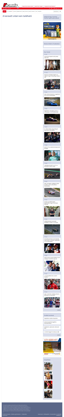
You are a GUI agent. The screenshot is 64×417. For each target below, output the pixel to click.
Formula (11, 11)
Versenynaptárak (49, 6)
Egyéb (29, 11)
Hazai (23, 11)
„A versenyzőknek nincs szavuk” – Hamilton (52, 282)
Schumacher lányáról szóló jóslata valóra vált (52, 63)
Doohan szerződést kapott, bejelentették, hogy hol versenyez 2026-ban (52, 209)
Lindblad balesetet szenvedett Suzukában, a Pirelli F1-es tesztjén (52, 227)
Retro (26, 11)
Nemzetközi (19, 11)
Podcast (33, 11)
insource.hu (5, 415)
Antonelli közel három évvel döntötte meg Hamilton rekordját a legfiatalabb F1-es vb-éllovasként (52, 245)
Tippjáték (39, 11)
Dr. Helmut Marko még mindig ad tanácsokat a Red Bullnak (52, 135)
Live (36, 11)
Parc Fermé (47, 52)
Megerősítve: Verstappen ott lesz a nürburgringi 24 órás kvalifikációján (52, 117)
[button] (60, 8)
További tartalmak (49, 315)
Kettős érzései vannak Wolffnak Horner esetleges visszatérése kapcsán (52, 264)
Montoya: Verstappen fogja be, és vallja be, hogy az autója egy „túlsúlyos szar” (52, 82)
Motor (15, 11)
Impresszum (40, 414)
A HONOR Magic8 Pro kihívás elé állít (51, 332)
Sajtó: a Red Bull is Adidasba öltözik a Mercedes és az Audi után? (52, 300)
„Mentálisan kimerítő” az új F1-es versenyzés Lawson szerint (52, 172)
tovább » (59, 310)
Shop (4, 11)
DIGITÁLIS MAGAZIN (27, 6)
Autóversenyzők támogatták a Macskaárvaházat (50, 322)
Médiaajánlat (46, 414)
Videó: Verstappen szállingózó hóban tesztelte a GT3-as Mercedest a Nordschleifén (52, 190)
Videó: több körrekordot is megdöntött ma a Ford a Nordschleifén (52, 100)
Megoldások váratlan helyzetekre (51, 318)
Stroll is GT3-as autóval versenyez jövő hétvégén (52, 154)
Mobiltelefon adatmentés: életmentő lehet (51, 327)
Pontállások (39, 6)
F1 (7, 11)
